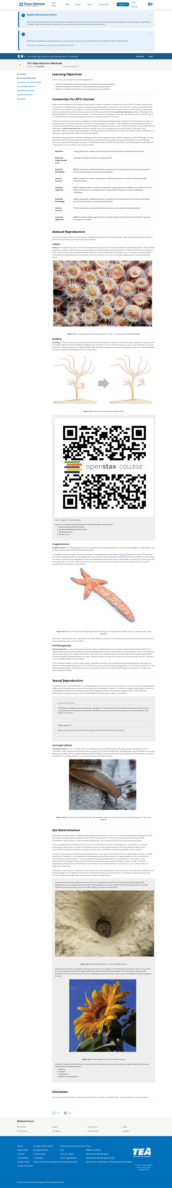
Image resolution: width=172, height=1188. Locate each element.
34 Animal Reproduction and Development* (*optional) (52, 56)
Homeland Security (68, 1161)
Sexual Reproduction (26, 90)
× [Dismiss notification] (150, 15)
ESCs (62, 1150)
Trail (88, 1146)
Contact (20, 1154)
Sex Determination (25, 95)
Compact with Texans (43, 1146)
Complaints (38, 1158)
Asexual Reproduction (26, 86)
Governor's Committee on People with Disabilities (109, 1161)
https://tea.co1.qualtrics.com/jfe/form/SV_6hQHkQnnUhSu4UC (50, 45)
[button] (151, 4)
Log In (133, 2)
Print (58, 1113)
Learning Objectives (27, 78)
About (20, 1146)
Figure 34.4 (123, 554)
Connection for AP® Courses (29, 82)
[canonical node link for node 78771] (19, 56)
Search (123, 4)
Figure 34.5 (95, 751)
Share (70, 1113)
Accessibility (22, 1158)
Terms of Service (25, 1165)
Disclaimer (21, 99)
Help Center (22, 1150)
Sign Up (134, 7)
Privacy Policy (23, 1161)
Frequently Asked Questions (73, 1146)
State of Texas (66, 1154)
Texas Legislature (68, 1158)
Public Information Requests (46, 1161)
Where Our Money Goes (97, 1154)
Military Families (93, 1150)
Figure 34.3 (127, 347)
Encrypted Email (40, 1150)
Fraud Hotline (39, 1154)
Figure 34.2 (128, 255)
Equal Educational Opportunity (100, 1158)
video (63, 520)
